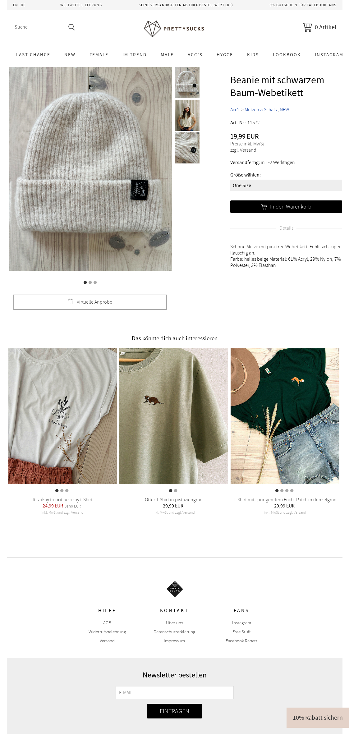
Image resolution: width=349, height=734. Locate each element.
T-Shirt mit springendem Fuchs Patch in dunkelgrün (285, 500)
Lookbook (287, 55)
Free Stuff (241, 632)
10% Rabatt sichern (318, 718)
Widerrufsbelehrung (107, 632)
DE (23, 4)
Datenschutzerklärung (174, 632)
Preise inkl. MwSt (247, 144)
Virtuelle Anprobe (89, 302)
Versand (107, 641)
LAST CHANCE (33, 55)
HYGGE (225, 55)
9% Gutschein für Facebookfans (303, 4)
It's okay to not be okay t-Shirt (63, 500)
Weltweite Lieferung (81, 4)
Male (167, 55)
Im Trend (134, 55)
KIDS (253, 55)
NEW (70, 55)
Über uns (174, 623)
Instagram (241, 623)
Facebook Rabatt (241, 641)
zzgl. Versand (243, 150)
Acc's (195, 55)
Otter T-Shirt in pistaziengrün (174, 500)
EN (15, 4)
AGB (107, 623)
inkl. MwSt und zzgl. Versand (62, 512)
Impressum (174, 641)
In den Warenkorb (286, 206)
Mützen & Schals (261, 110)
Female (99, 55)
